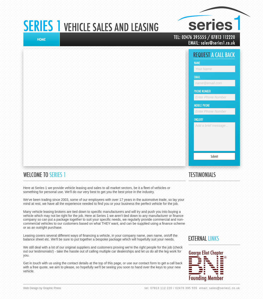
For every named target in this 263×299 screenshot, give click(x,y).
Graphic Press (52, 288)
